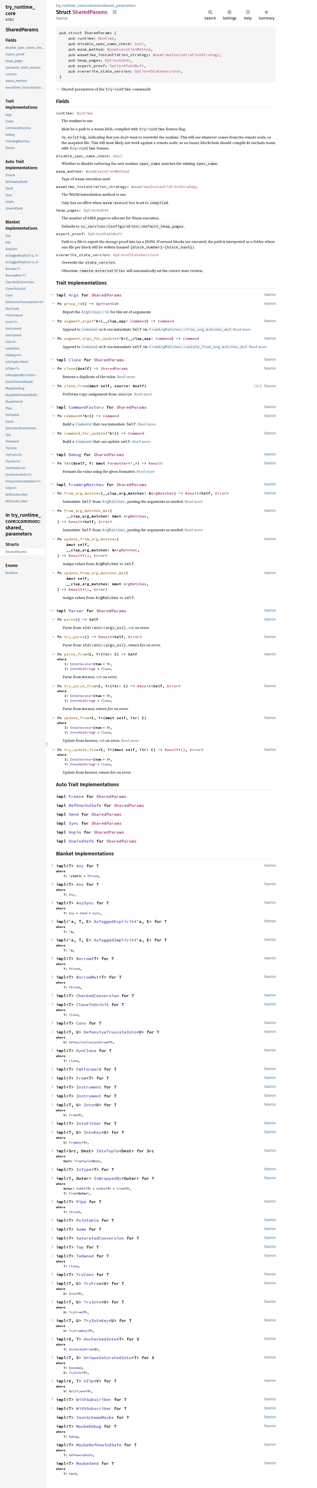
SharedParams (106, 295)
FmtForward (88, 1069)
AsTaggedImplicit (114, 940)
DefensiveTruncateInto (110, 1032)
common (93, 5)
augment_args (77, 321)
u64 (124, 60)
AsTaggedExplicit (114, 921)
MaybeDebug (88, 1426)
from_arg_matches (82, 493)
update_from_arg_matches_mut (95, 573)
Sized (93, 876)
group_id (73, 303)
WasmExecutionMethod (129, 49)
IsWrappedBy (107, 1178)
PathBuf (134, 65)
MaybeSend (87, 1463)
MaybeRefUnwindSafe (98, 1444)
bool (139, 43)
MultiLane (77, 1391)
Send (74, 814)
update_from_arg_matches (90, 539)
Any (80, 865)
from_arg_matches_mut (87, 510)
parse (69, 619)
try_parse (74, 636)
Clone (75, 359)
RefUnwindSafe (85, 805)
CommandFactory (86, 407)
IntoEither (88, 1123)
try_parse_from (80, 686)
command (72, 415)
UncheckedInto (100, 1339)
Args (74, 295)
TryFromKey (78, 1331)
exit (131, 627)
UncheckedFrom (81, 1349)
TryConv (85, 1274)
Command (138, 321)
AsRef (80, 1188)
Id (114, 303)
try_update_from (81, 749)
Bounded (75, 1368)
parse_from (75, 654)
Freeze (76, 796)
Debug (75, 454)
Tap (80, 1247)
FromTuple (82, 1161)
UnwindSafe (81, 841)
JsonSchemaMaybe (95, 1417)
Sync (74, 823)
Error (220, 493)
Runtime (106, 38)
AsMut (100, 1188)
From (81, 1078)
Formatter (117, 463)
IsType (83, 1169)
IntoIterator (81, 664)
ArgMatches (162, 493)
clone (69, 368)
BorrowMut (87, 977)
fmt (67, 463)
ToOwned (85, 1256)
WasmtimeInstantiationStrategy (186, 54)
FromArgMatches (86, 484)
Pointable (87, 1220)
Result (155, 463)
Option (112, 60)
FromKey (75, 1142)
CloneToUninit (92, 1004)
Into (73, 669)
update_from (76, 717)
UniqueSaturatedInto (108, 1357)
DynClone (86, 1050)
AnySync (85, 903)
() (87, 555)
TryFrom (92, 1283)
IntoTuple (107, 1150)
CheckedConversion (97, 995)
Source (61, 18)
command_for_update (84, 433)
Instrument (88, 1087)
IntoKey (92, 1132)
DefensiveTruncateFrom (88, 1042)
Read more (242, 329)
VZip (89, 1381)
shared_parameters (119, 5)
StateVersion (164, 71)
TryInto (92, 1302)
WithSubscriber (93, 1399)
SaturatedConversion (100, 1238)
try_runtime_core (70, 5)
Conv (81, 1023)
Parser (76, 610)
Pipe (81, 1201)
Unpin (75, 832)
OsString (86, 669)
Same (81, 1229)
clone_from (75, 386)
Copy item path (114, 12)
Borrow (83, 958)
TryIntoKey (96, 1320)
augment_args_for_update (90, 338)
